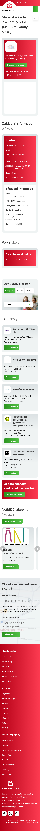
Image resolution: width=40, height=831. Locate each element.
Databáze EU (21, 3)
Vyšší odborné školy (9, 676)
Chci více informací (13, 494)
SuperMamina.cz (8, 765)
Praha (16, 194)
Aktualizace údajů (8, 699)
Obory (20, 291)
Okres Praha (19, 196)
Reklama (5, 703)
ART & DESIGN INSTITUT (24, 360)
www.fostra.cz (13, 342)
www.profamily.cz (21, 161)
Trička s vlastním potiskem (11, 750)
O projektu (5, 708)
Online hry (5, 770)
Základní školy (7, 662)
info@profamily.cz (12, 157)
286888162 (13, 75)
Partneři (5, 723)
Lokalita (29, 291)
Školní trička (6, 755)
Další (37, 549)
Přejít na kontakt (10, 634)
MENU (35, 9)
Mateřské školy (23, 205)
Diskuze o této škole (15, 65)
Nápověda (5, 718)
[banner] (9, 6)
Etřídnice (5, 745)
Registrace (6, 694)
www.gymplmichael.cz (16, 401)
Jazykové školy (7, 671)
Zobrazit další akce (12, 521)
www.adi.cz (12, 372)
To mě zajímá (10, 348)
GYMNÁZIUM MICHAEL (23, 389)
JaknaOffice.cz (7, 760)
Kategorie (9, 291)
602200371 (9, 217)
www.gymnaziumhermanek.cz (19, 435)
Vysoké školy (7, 681)
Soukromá (21, 201)
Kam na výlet (6, 774)
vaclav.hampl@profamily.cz (16, 59)
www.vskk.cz (13, 467)
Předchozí (3, 549)
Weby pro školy (7, 740)
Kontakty (5, 728)
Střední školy (6, 667)
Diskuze (5, 713)
